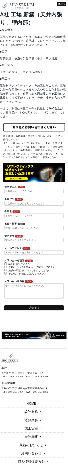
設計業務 (31, 412)
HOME (31, 403)
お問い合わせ (31, 453)
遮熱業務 (31, 420)
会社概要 (31, 437)
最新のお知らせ (31, 445)
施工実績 (31, 428)
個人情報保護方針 (31, 461)
